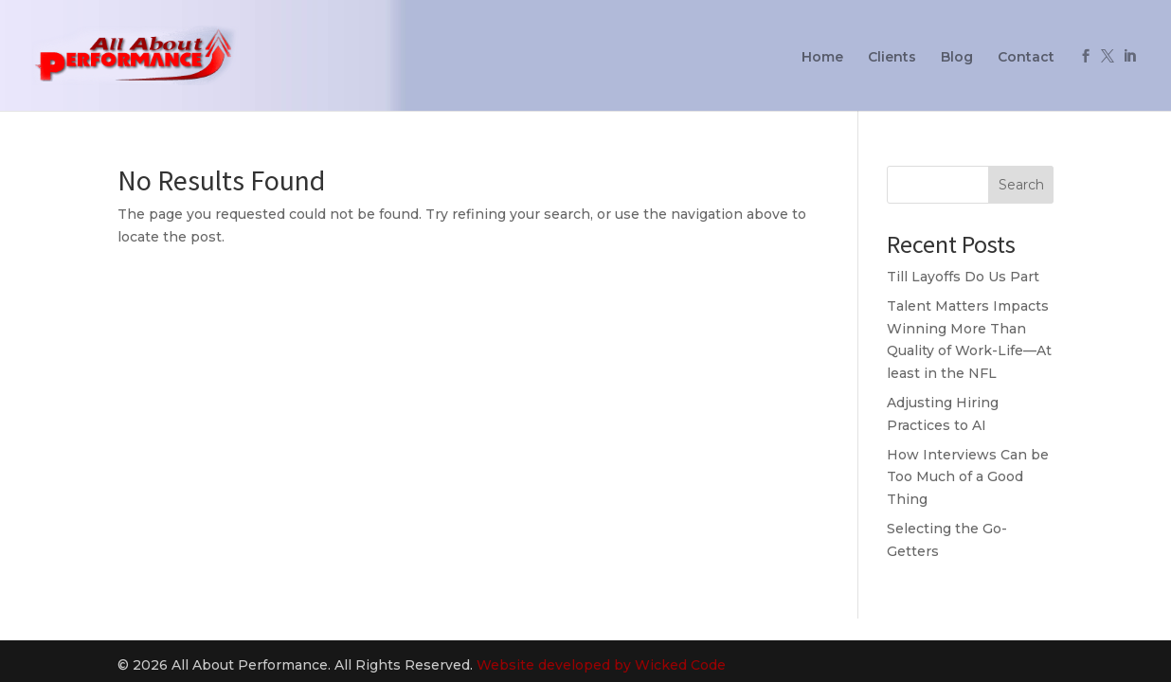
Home (822, 57)
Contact (1026, 57)
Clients (892, 57)
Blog (957, 57)
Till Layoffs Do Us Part (963, 276)
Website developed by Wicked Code (601, 664)
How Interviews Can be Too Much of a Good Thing (968, 477)
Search (1021, 184)
